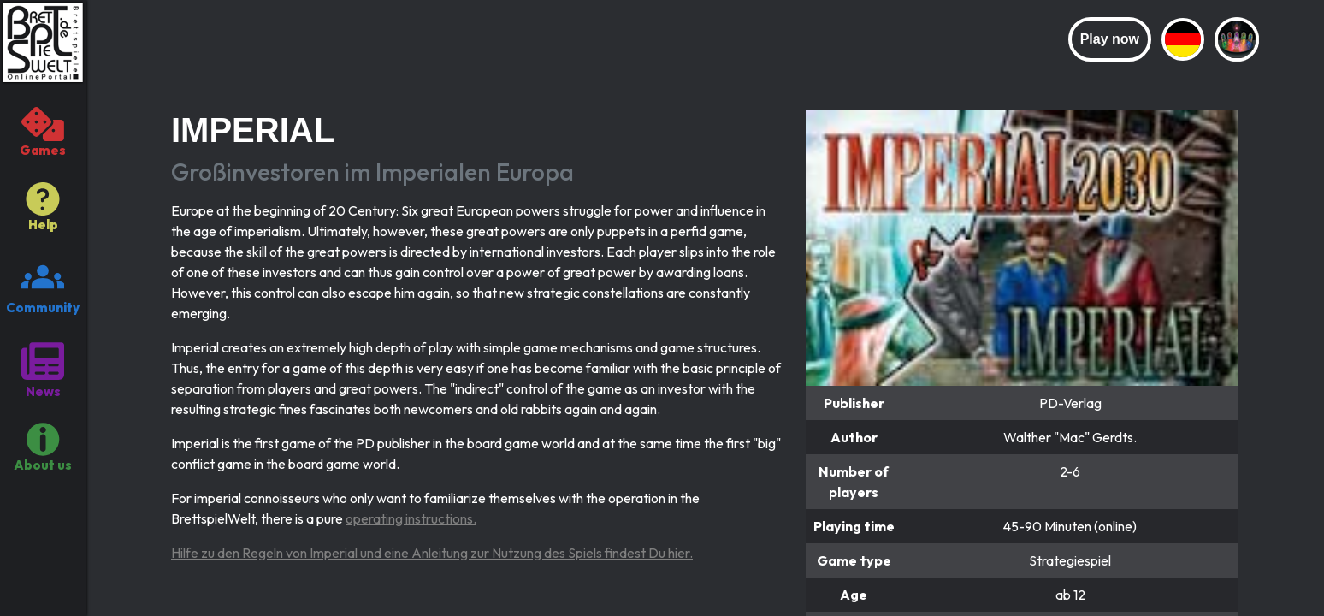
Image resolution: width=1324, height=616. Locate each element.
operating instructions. (411, 518)
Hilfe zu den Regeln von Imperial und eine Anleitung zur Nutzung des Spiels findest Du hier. (432, 552)
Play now (1109, 39)
